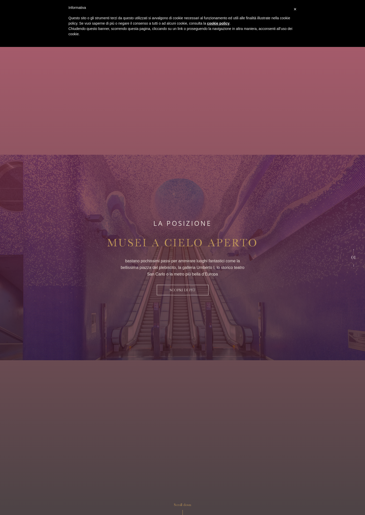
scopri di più (182, 290)
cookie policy (218, 23)
